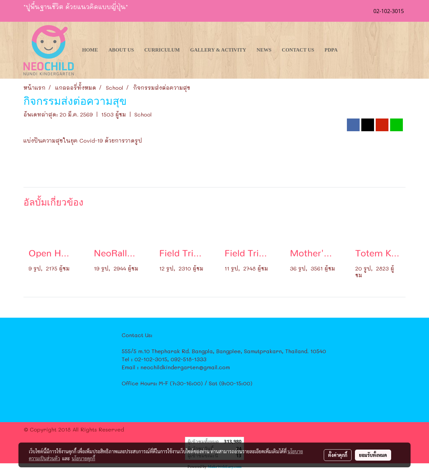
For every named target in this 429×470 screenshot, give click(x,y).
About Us (121, 50)
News (264, 50)
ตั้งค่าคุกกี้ (337, 455)
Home (90, 50)
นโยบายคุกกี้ (83, 458)
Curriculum (162, 50)
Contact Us (298, 50)
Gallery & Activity (218, 50)
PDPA (331, 50)
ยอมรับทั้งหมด (373, 455)
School (143, 114)
